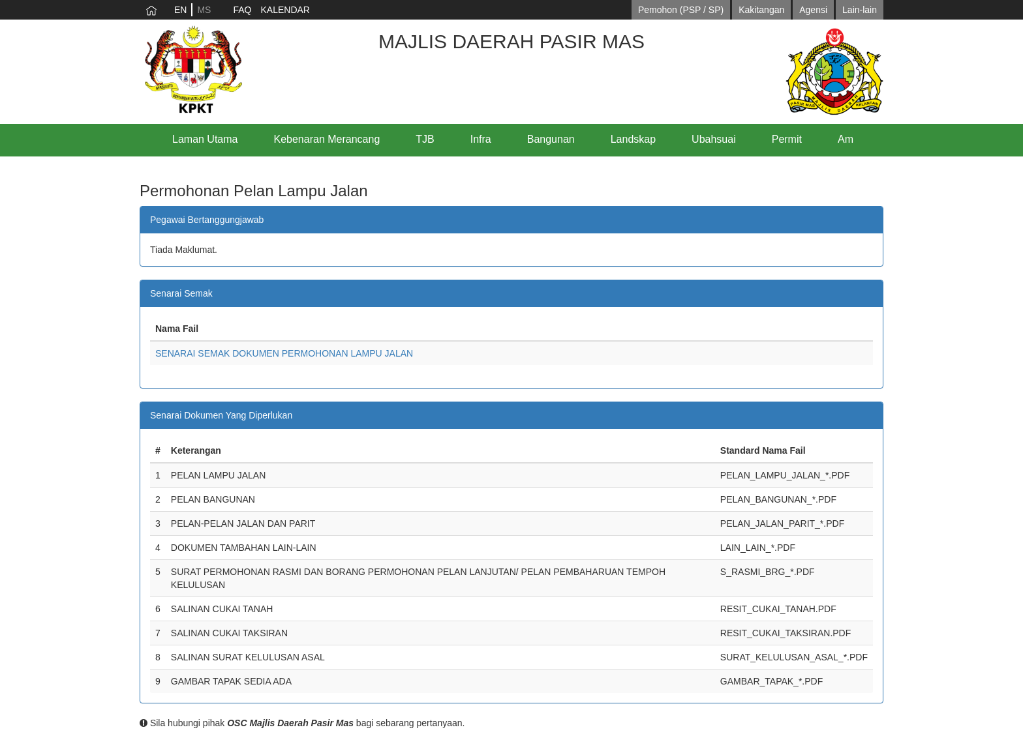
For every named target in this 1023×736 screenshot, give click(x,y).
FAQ (242, 10)
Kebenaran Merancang (327, 139)
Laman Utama (205, 139)
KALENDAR (284, 10)
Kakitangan (761, 10)
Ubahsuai (714, 139)
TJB (425, 139)
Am (845, 139)
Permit (787, 139)
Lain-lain (859, 10)
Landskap (633, 139)
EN (180, 10)
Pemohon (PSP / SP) (681, 10)
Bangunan (551, 139)
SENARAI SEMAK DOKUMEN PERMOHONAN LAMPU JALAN (284, 353)
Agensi (813, 10)
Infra (480, 139)
